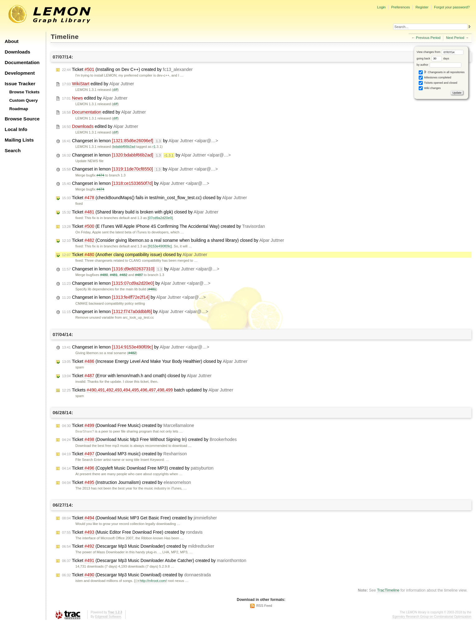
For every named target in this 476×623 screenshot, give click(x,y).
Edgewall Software (108, 616)
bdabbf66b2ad (124, 146)
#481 (114, 275)
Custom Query (23, 100)
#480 (104, 275)
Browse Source (22, 118)
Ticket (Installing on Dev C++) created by (127, 69)
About (11, 41)
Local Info (16, 129)
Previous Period (428, 38)
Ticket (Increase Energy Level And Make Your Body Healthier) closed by (154, 361)
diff (115, 89)
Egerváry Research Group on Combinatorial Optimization (432, 616)
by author (439, 64)
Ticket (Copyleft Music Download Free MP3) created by (137, 468)
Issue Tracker (20, 83)
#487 (139, 275)
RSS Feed (264, 605)
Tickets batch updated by (147, 390)
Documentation (22, 62)
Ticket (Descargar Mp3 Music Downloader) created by (138, 546)
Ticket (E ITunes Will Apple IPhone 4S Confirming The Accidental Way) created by (163, 226)
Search (13, 150)
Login (381, 7)
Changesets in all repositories (442, 72)
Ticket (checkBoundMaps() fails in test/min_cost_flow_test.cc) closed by (154, 197)
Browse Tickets (24, 92)
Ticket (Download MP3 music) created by (124, 454)
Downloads (17, 51)
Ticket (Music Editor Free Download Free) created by (132, 532)
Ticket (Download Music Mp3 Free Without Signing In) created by (149, 439)
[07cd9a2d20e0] (160, 218)
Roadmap (18, 108)
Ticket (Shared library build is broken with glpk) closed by (140, 212)
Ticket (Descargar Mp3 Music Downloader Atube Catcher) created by (154, 560)
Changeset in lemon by (140, 140)
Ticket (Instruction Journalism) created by (126, 482)
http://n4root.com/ (151, 581)
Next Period (455, 38)
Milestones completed (435, 78)
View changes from (440, 52)
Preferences (400, 7)
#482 (123, 275)
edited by (98, 84)
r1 (154, 146)
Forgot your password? (451, 7)
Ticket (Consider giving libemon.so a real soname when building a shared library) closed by (173, 240)
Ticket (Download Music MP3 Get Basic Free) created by (139, 518)
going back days (433, 58)
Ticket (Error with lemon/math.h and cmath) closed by (137, 375)
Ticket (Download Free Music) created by (128, 425)
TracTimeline (388, 590)
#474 (100, 175)
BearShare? (84, 431)
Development (20, 73)
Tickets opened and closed (438, 83)
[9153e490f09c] (160, 246)
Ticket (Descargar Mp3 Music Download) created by (136, 575)
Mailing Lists (19, 140)
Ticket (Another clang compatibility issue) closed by (134, 254)
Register (422, 7)
